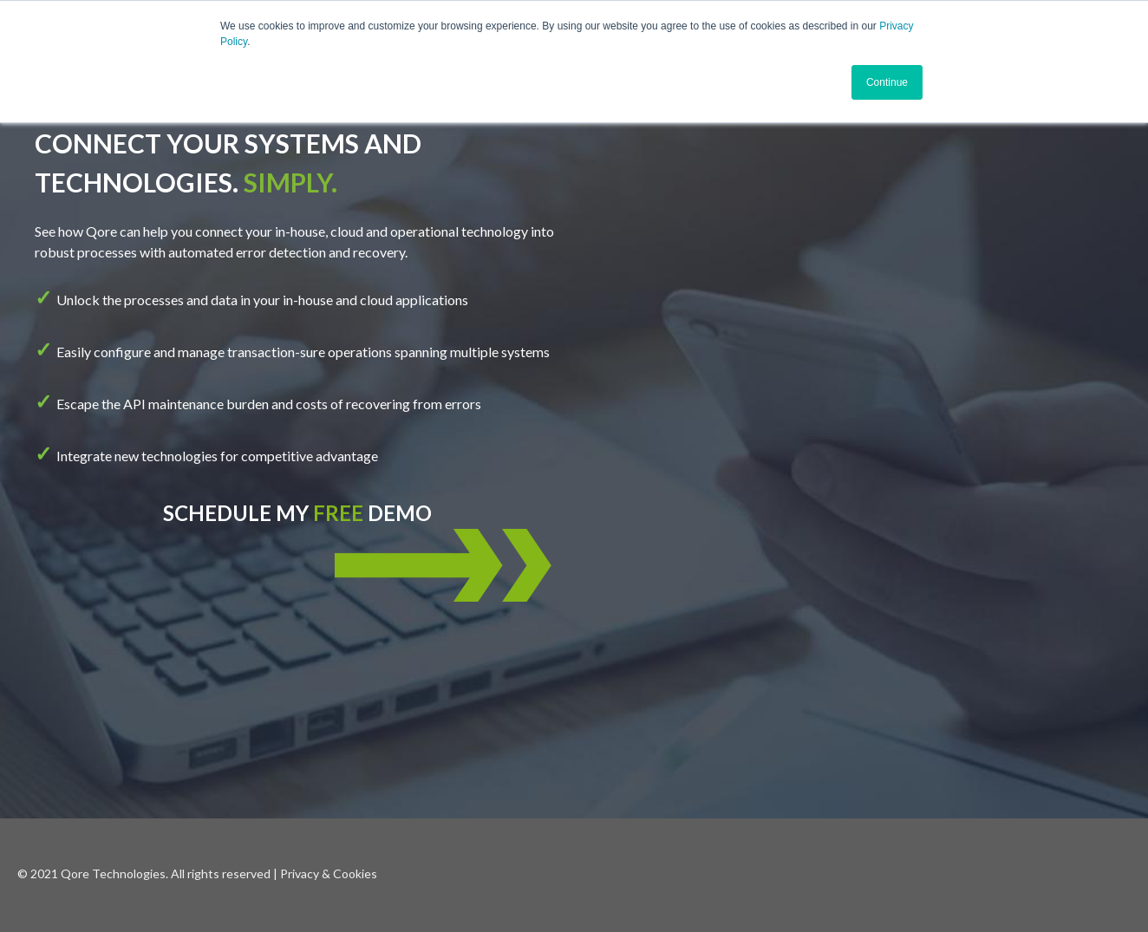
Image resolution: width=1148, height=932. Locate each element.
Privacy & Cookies (328, 873)
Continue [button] (887, 82)
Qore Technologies (113, 873)
